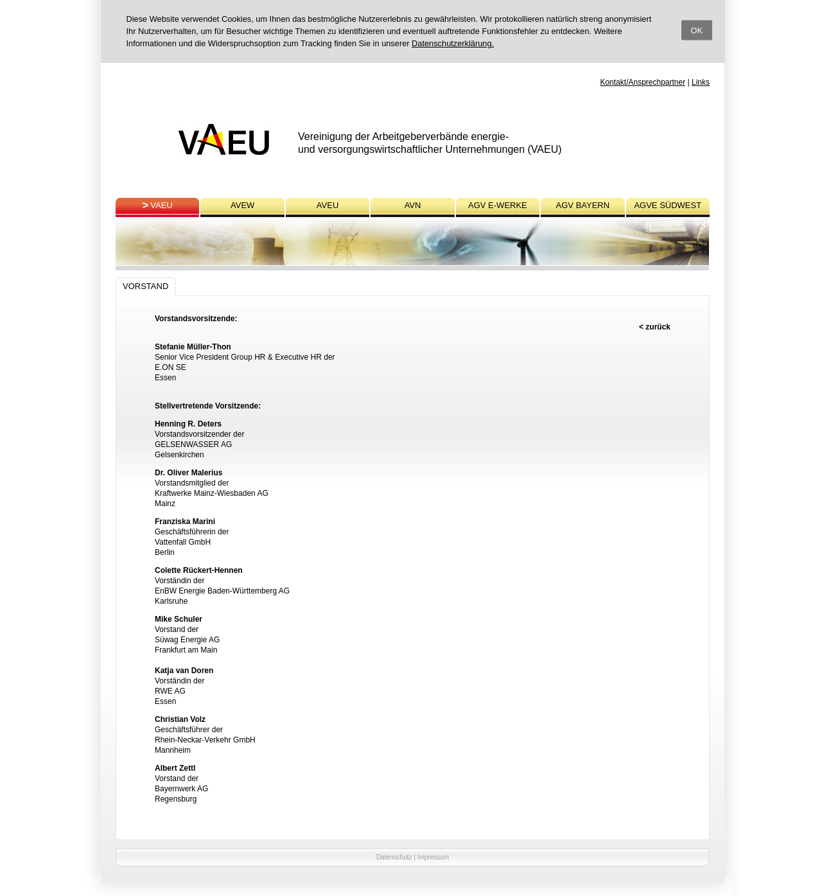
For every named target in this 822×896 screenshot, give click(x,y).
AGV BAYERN (583, 205)
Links (701, 82)
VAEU (161, 205)
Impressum (433, 857)
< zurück (654, 326)
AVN (413, 205)
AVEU (327, 205)
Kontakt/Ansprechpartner (642, 82)
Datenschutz (394, 857)
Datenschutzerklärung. (453, 43)
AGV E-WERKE (497, 205)
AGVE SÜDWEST (667, 205)
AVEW (242, 205)
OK (697, 30)
